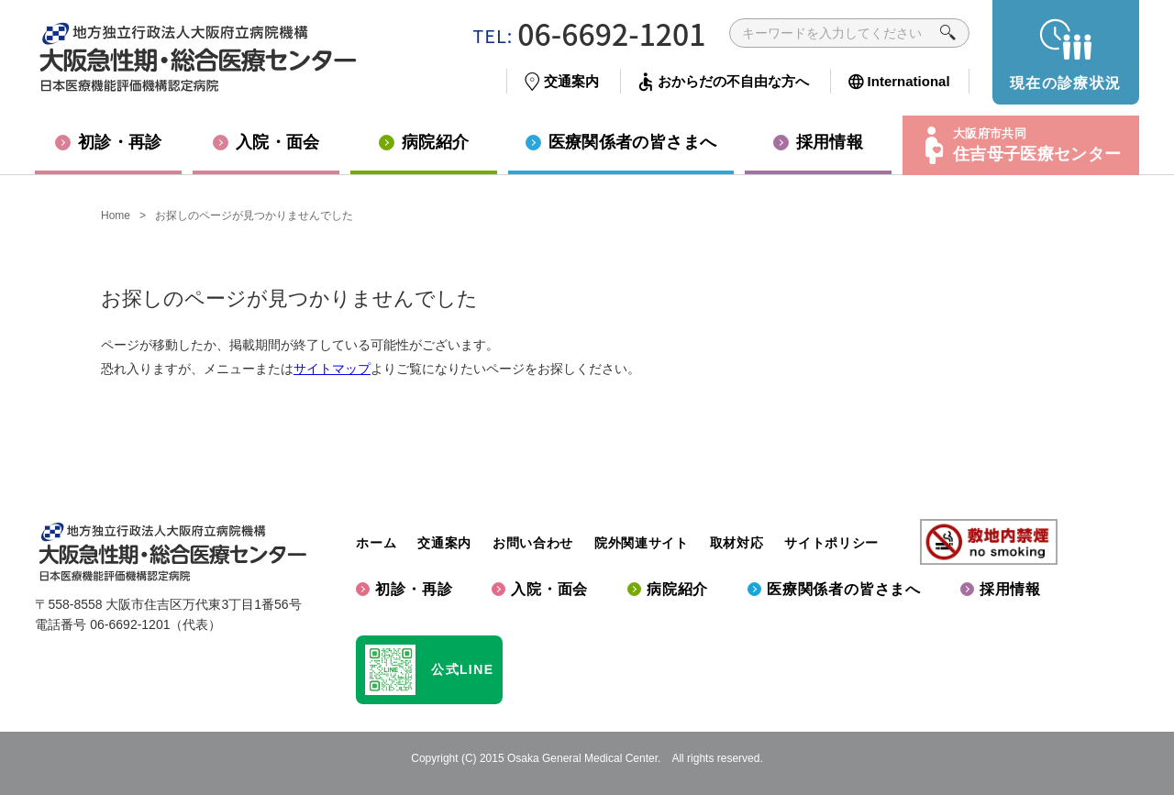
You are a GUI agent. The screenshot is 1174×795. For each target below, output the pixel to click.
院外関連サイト (641, 543)
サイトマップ (332, 368)
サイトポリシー (831, 543)
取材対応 (737, 543)
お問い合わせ (533, 543)
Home (115, 215)
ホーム (376, 543)
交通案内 (444, 543)
